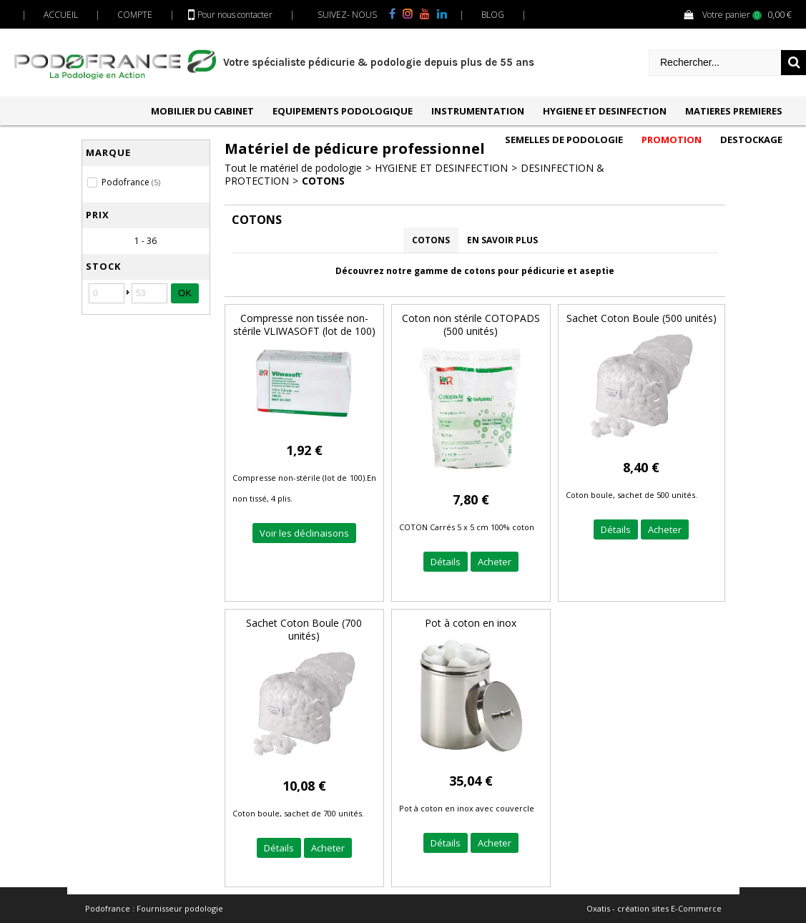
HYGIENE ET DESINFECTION (605, 110)
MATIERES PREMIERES (733, 110)
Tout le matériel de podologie (293, 168)
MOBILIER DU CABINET (202, 110)
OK (185, 293)
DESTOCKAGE (751, 139)
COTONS (323, 180)
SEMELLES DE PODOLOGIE (564, 139)
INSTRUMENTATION (477, 110)
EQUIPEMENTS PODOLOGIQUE (342, 110)
